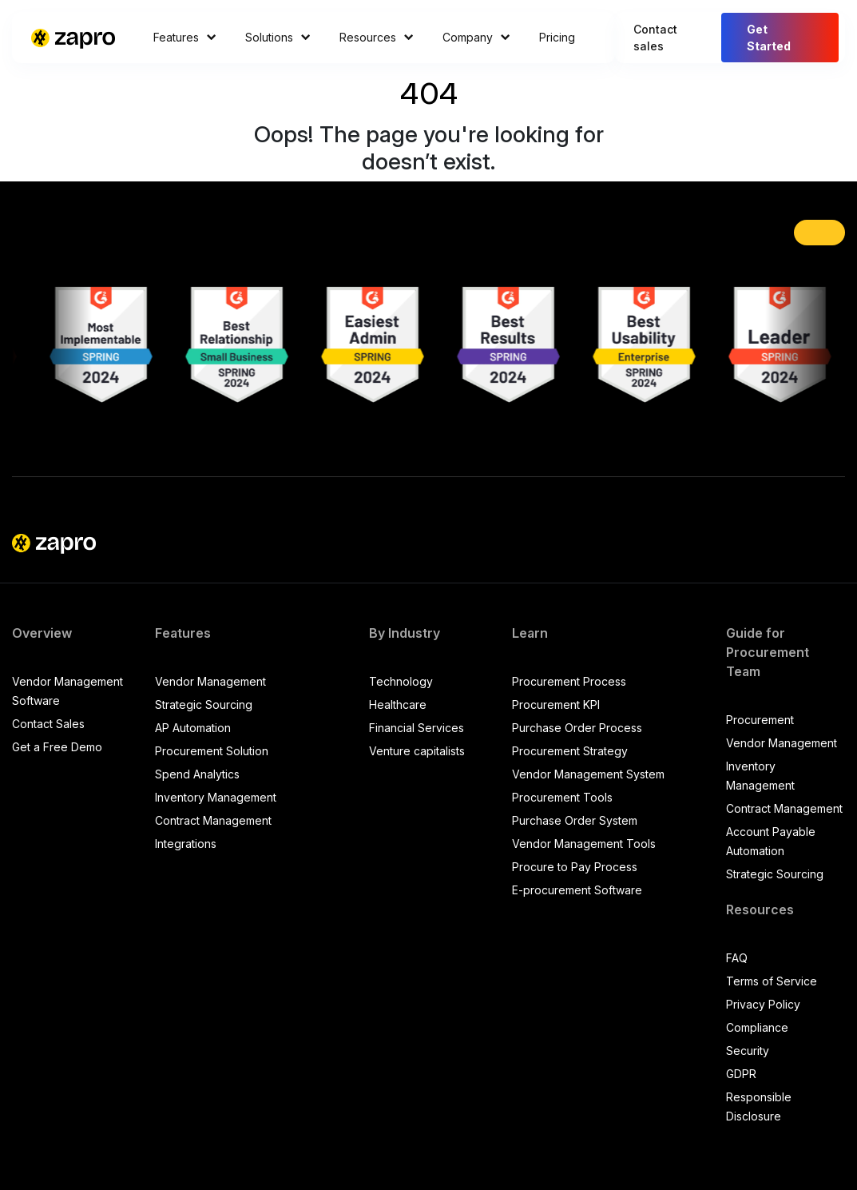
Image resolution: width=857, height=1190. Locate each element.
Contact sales (655, 37)
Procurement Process (569, 681)
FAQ (737, 958)
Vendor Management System (588, 774)
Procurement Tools (562, 797)
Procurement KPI (556, 704)
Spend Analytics (197, 774)
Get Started (769, 37)
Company (476, 37)
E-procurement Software (577, 890)
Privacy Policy (763, 1004)
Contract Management (213, 820)
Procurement (760, 719)
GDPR (741, 1074)
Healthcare (398, 704)
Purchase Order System (574, 820)
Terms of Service (771, 981)
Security (747, 1050)
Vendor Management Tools (584, 843)
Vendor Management (210, 681)
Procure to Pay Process (574, 867)
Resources (376, 37)
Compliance (757, 1027)
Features (184, 37)
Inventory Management (215, 797)
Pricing (557, 37)
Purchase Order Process (577, 727)
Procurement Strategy (570, 751)
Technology (401, 681)
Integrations (185, 843)
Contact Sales (48, 723)
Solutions (278, 37)
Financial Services (416, 727)
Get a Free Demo (57, 747)
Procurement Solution (211, 751)
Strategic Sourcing (203, 704)
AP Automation (193, 727)
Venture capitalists (417, 751)
